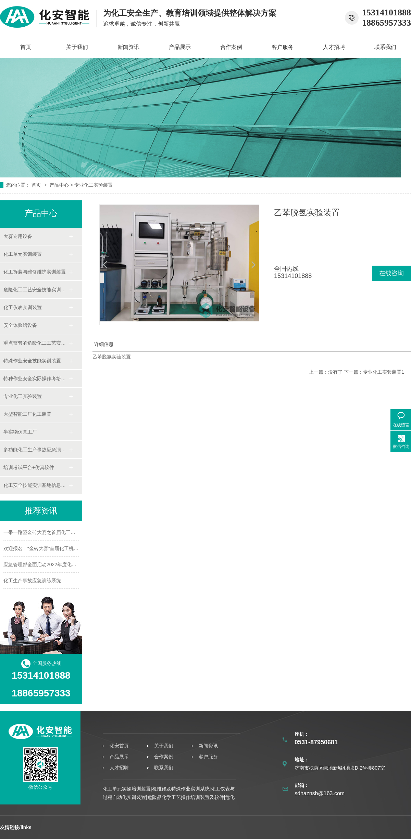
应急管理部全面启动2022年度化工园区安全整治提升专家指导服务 (73, 564)
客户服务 (283, 47)
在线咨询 (391, 273)
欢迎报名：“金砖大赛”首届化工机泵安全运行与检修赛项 (62, 548)
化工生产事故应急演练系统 (32, 580)
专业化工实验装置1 (383, 372)
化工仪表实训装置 (22, 307)
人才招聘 (334, 47)
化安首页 (119, 745)
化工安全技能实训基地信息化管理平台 (35, 485)
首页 (25, 47)
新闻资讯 (128, 47)
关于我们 (77, 47)
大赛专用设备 (17, 236)
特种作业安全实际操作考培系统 (35, 378)
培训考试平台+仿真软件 (28, 467)
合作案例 (231, 47)
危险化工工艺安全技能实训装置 (35, 289)
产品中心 (59, 185)
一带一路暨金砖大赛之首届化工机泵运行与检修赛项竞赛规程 (68, 532)
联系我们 (385, 47)
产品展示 (180, 47)
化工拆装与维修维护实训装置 (34, 272)
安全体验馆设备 (20, 325)
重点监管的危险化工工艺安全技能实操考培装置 (35, 343)
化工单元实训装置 (22, 254)
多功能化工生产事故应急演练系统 (35, 449)
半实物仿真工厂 (20, 432)
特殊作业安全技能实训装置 (32, 360)
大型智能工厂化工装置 (27, 414)
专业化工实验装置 (93, 185)
